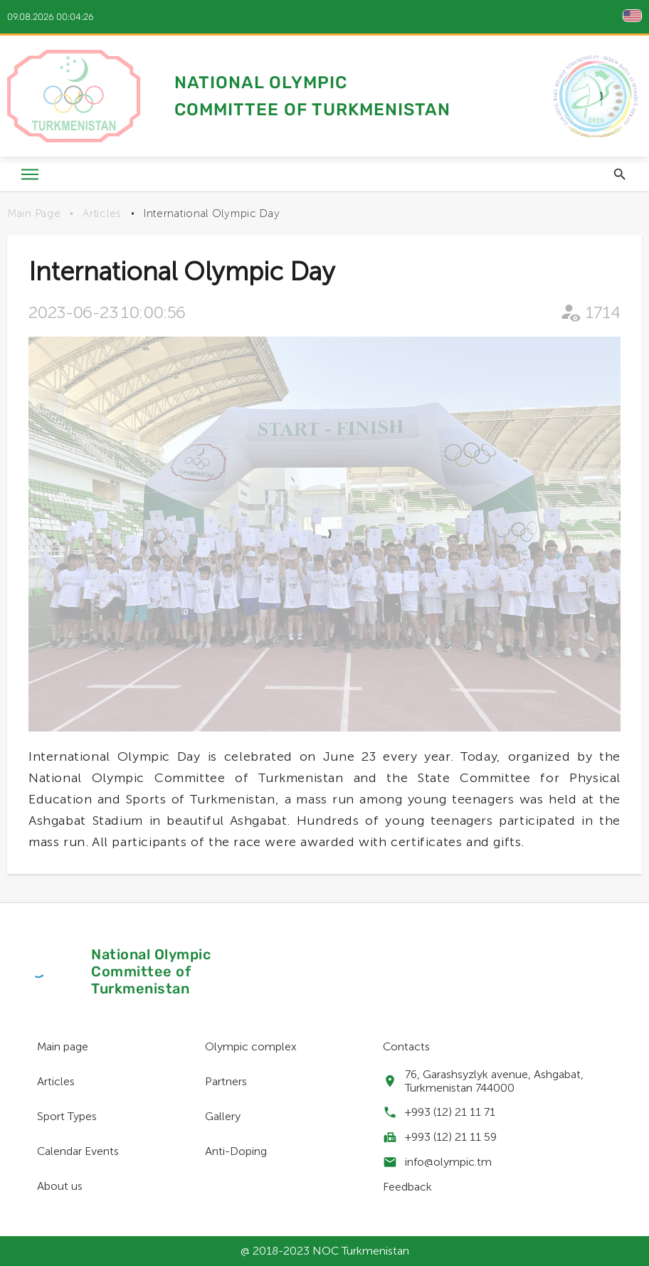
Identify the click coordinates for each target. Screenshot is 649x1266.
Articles (102, 213)
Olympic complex (251, 1046)
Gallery (223, 1116)
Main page (62, 1046)
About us (60, 1186)
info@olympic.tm (448, 1162)
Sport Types (67, 1116)
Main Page (33, 213)
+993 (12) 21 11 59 (451, 1137)
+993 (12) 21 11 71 (450, 1112)
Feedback (407, 1186)
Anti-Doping (236, 1151)
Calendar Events (78, 1151)
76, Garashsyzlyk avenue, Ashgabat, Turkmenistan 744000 (494, 1080)
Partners (226, 1081)
